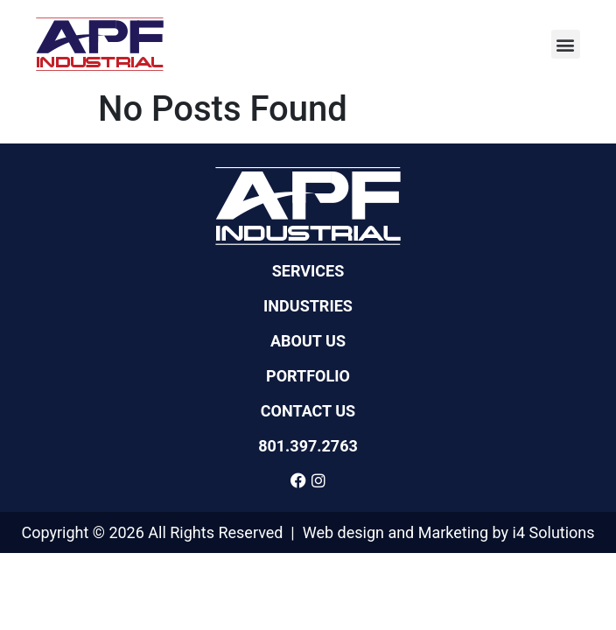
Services (308, 271)
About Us (308, 341)
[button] (565, 44)
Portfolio (308, 376)
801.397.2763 (308, 446)
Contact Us (308, 411)
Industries (308, 306)
